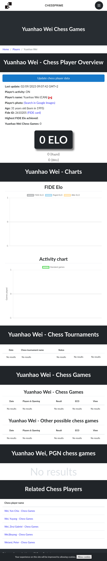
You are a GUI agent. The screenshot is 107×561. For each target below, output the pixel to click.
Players (16, 49)
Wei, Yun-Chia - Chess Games (19, 510)
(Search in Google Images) (39, 103)
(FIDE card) (34, 112)
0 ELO (53, 139)
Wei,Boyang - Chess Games (18, 534)
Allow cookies (84, 557)
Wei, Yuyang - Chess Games (18, 518)
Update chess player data (53, 78)
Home (6, 49)
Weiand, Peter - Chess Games (19, 542)
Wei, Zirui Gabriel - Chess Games (21, 526)
